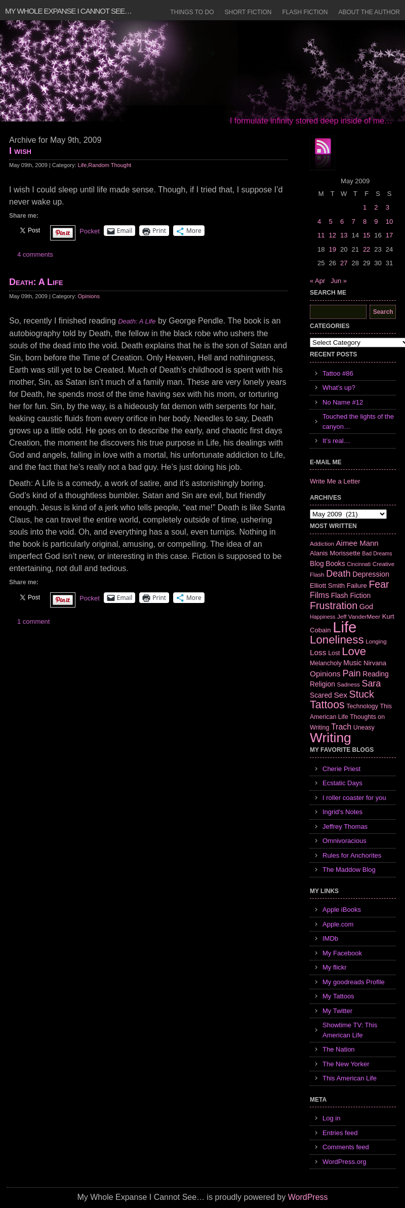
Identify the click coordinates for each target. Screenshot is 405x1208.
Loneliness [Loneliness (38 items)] (337, 639)
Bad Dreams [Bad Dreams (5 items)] (377, 553)
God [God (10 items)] (366, 606)
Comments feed (345, 1147)
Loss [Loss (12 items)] (318, 652)
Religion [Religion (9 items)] (322, 684)
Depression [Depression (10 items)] (370, 574)
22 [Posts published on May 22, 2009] (366, 249)
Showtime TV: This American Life (349, 1030)
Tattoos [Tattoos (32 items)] (327, 705)
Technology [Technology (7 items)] (362, 706)
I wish (20, 151)
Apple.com (337, 924)
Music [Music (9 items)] (352, 663)
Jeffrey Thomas (345, 826)
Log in (331, 1118)
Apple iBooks (341, 909)
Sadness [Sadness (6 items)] (348, 684)
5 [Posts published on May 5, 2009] (330, 221)
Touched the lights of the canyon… (358, 421)
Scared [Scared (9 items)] (321, 695)
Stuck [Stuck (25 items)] (361, 694)
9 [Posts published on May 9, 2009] (376, 221)
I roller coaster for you (354, 797)
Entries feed (339, 1133)
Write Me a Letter (335, 481)
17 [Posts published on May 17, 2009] (389, 235)
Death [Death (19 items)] (338, 574)
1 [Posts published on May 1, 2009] (365, 207)
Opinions (89, 296)
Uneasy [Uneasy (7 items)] (364, 727)
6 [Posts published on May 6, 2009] (342, 221)
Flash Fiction (305, 12)
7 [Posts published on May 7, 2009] (353, 221)
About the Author (369, 12)
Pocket (89, 231)
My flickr (334, 967)
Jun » (339, 281)
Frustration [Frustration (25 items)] (333, 605)
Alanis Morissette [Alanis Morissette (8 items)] (335, 553)
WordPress (308, 1197)
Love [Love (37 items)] (354, 651)
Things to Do (192, 12)
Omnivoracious (344, 840)
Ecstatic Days (342, 783)
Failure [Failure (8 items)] (357, 585)
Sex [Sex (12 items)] (340, 695)
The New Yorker (346, 1064)
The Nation (338, 1049)
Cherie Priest (341, 769)
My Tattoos (338, 996)
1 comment (33, 621)
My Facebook (342, 953)
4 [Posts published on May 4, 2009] (319, 221)
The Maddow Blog (349, 869)
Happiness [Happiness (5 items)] (322, 617)
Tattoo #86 (337, 373)
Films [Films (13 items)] (319, 595)
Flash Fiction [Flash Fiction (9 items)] (351, 595)
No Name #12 (342, 402)
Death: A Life (36, 282)
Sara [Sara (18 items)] (371, 683)
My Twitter (337, 1011)
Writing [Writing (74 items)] (330, 737)
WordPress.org (344, 1161)
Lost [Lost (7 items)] (334, 653)
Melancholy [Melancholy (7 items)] (326, 663)
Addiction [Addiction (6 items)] (322, 543)
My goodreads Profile (353, 982)
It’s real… (336, 441)
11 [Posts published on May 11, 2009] (321, 235)
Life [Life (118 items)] (344, 627)
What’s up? (338, 387)
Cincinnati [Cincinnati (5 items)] (359, 564)
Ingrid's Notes (342, 812)
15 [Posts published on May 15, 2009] (366, 235)
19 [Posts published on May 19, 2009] (332, 249)
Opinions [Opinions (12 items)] (325, 673)
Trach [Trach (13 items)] (341, 726)
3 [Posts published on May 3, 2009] (387, 207)
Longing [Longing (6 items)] (376, 641)
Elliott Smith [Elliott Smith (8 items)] (327, 585)
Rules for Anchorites (351, 855)
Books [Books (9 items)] (335, 563)
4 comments (35, 254)
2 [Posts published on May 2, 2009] (376, 207)
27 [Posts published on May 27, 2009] (343, 263)
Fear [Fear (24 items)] (379, 584)
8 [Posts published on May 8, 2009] (365, 221)
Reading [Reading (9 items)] (375, 674)
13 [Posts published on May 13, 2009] (343, 235)
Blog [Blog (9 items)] (317, 563)
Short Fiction (248, 12)
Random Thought (109, 165)
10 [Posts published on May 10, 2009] (389, 221)
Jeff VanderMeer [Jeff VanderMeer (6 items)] (358, 616)
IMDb (330, 938)
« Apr (317, 281)
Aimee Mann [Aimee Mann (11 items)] (357, 543)
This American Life (349, 1078)
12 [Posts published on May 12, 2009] (332, 235)
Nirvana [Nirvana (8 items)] (374, 663)
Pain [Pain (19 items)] (351, 673)
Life (82, 165)
